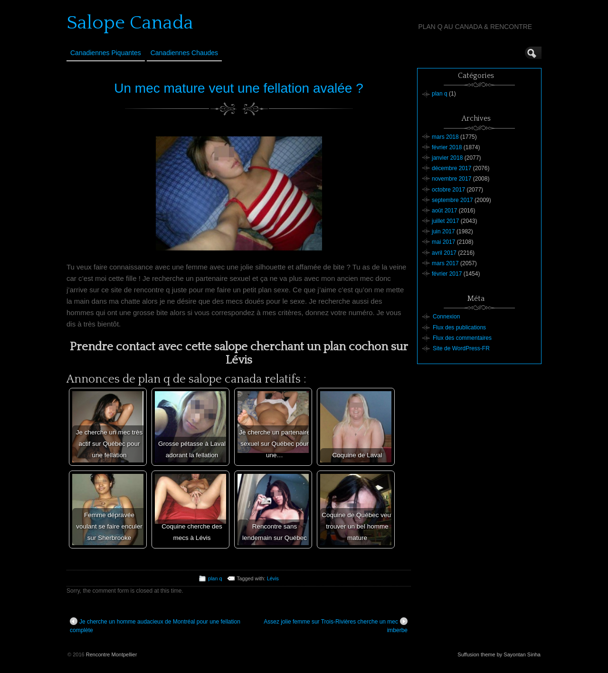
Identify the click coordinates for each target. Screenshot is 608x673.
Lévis (273, 578)
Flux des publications (459, 327)
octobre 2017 (448, 189)
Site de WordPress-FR (461, 348)
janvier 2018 (447, 157)
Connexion (446, 316)
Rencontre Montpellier (111, 654)
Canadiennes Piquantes (105, 53)
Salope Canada (129, 22)
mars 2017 (445, 263)
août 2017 (444, 210)
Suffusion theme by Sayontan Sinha (499, 654)
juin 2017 (443, 231)
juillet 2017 (445, 221)
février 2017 (447, 273)
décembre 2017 (451, 168)
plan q (215, 578)
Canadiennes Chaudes (184, 53)
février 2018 (447, 147)
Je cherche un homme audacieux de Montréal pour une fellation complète (155, 625)
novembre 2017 (451, 178)
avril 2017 (444, 253)
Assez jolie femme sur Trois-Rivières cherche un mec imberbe (336, 625)
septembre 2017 (452, 200)
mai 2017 (443, 242)
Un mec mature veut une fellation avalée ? (238, 88)
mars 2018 (445, 137)
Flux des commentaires (462, 338)
